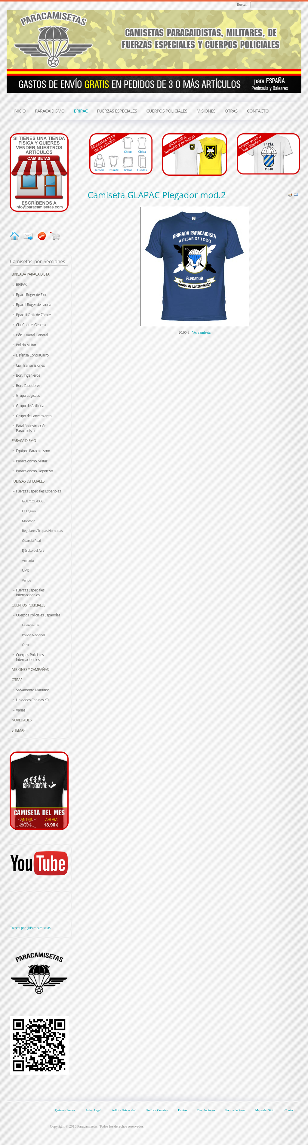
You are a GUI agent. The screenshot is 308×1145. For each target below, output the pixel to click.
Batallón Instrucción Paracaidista (31, 428)
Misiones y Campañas (30, 669)
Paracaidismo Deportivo (34, 471)
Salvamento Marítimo (32, 690)
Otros (26, 644)
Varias (20, 710)
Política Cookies (157, 1110)
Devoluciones (206, 1110)
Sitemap (18, 730)
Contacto (290, 1110)
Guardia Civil (31, 625)
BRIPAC (21, 284)
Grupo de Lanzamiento (33, 415)
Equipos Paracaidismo (33, 450)
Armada (28, 560)
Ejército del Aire (33, 550)
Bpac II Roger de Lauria (33, 304)
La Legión (29, 511)
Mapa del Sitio (264, 1110)
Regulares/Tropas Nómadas (42, 530)
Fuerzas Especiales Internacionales (30, 592)
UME (25, 570)
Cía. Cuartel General (31, 324)
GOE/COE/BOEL (33, 501)
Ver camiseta (201, 332)
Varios (26, 580)
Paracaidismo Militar (31, 461)
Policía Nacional (33, 635)
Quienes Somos (65, 1110)
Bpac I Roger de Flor (31, 294)
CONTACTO (258, 111)
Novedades (22, 720)
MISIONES (205, 111)
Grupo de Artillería (30, 405)
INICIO (20, 111)
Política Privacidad (124, 1110)
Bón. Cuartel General (32, 335)
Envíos (182, 1110)
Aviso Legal (93, 1110)
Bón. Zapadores (28, 385)
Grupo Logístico (28, 395)
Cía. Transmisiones (30, 365)
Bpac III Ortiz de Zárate (33, 314)
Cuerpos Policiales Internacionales (30, 657)
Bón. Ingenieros (28, 375)
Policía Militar (26, 344)
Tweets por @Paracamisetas (30, 928)
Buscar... (243, 4)
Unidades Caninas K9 (32, 699)
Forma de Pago (235, 1110)
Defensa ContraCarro (32, 355)
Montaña (28, 521)
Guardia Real (31, 540)
